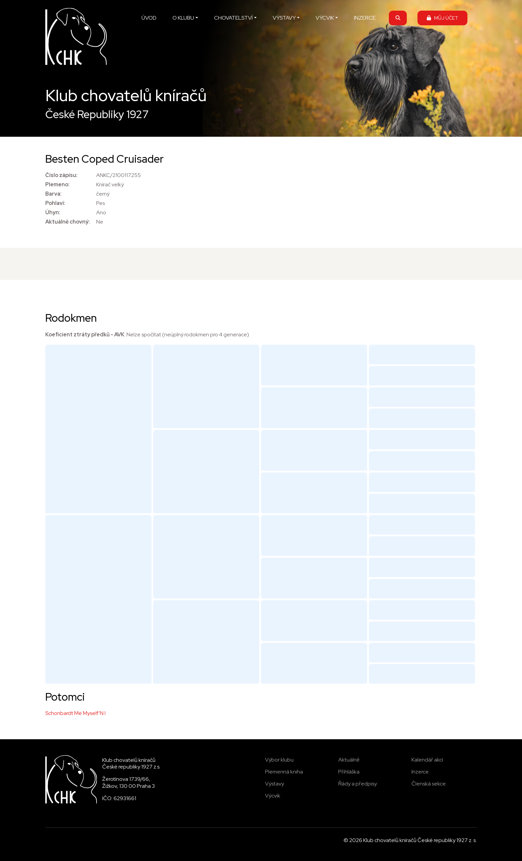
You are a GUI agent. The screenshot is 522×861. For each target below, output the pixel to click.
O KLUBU (183, 17)
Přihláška (349, 771)
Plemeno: (57, 184)
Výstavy (274, 783)
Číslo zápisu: (61, 175)
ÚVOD (148, 17)
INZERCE (365, 17)
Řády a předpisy (357, 783)
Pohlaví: (55, 203)
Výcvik (272, 795)
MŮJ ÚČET (442, 18)
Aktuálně (349, 759)
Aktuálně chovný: (67, 221)
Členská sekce (428, 783)
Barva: (53, 193)
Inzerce (420, 771)
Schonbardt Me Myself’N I (75, 713)
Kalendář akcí (427, 759)
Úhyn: (52, 212)
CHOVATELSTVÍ (233, 17)
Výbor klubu (279, 759)
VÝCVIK (325, 17)
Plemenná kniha (284, 771)
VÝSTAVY (284, 17)
